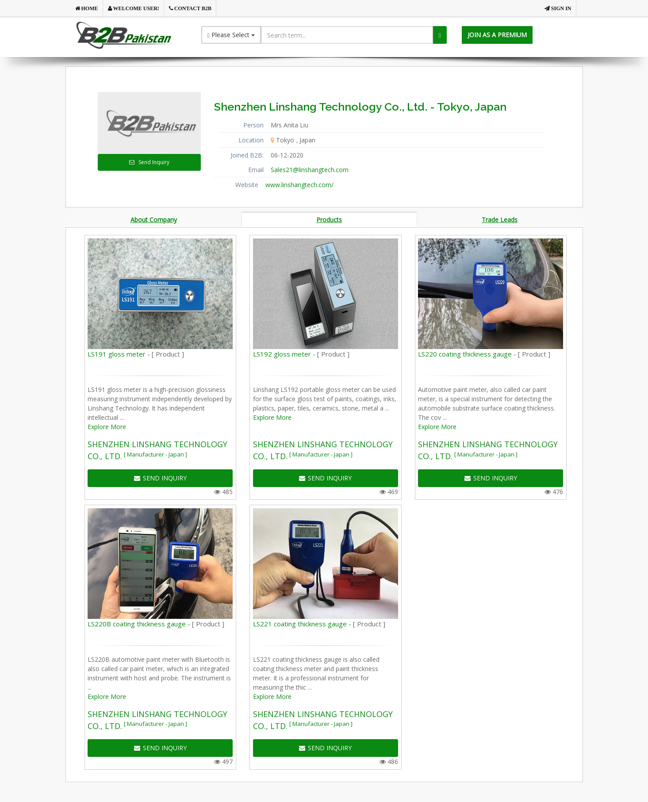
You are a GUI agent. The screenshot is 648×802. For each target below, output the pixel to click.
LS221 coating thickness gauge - (319, 625)
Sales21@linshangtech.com (310, 169)
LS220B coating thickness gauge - (156, 625)
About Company (153, 220)
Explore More (107, 428)
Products (329, 220)
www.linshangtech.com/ (299, 184)
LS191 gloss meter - (136, 355)
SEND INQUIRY (160, 479)
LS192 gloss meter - (301, 355)
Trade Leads (500, 220)
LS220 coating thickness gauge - (484, 355)
